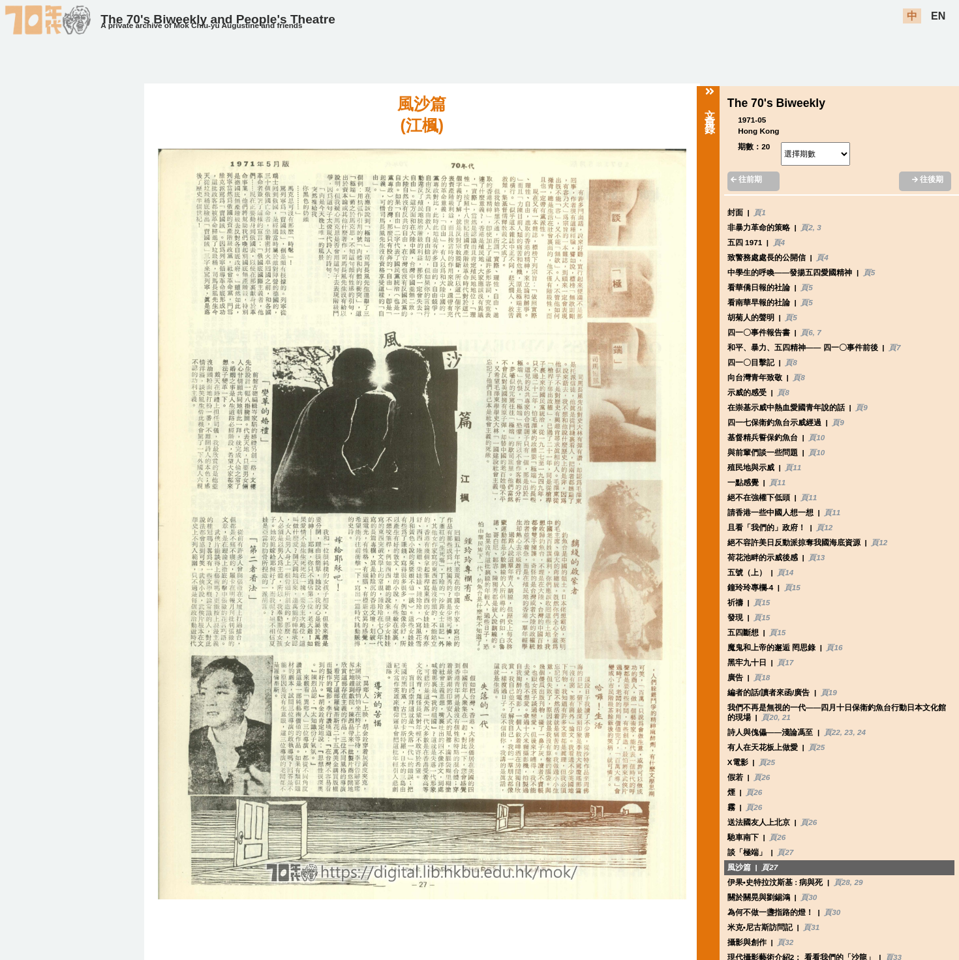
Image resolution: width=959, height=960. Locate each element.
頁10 (816, 437)
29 (858, 882)
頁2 (806, 227)
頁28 (842, 882)
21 (786, 717)
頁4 (779, 242)
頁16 (834, 647)
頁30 (808, 897)
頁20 (769, 717)
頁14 (785, 572)
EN (938, 16)
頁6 (806, 332)
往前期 (746, 179)
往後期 (927, 179)
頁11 (793, 467)
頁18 (762, 677)
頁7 (895, 347)
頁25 (816, 747)
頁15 (792, 587)
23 (848, 732)
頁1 (760, 212)
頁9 (861, 407)
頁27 (785, 852)
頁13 (816, 557)
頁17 (785, 662)
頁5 (869, 272)
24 (861, 732)
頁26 (762, 777)
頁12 (824, 527)
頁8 (791, 362)
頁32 (785, 942)
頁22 (832, 732)
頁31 (811, 927)
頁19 (829, 692)
